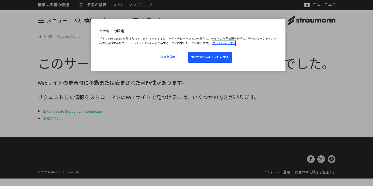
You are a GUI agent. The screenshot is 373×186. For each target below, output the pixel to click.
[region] (188, 45)
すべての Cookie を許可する (210, 57)
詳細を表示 (167, 57)
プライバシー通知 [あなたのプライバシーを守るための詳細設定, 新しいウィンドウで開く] (223, 43)
